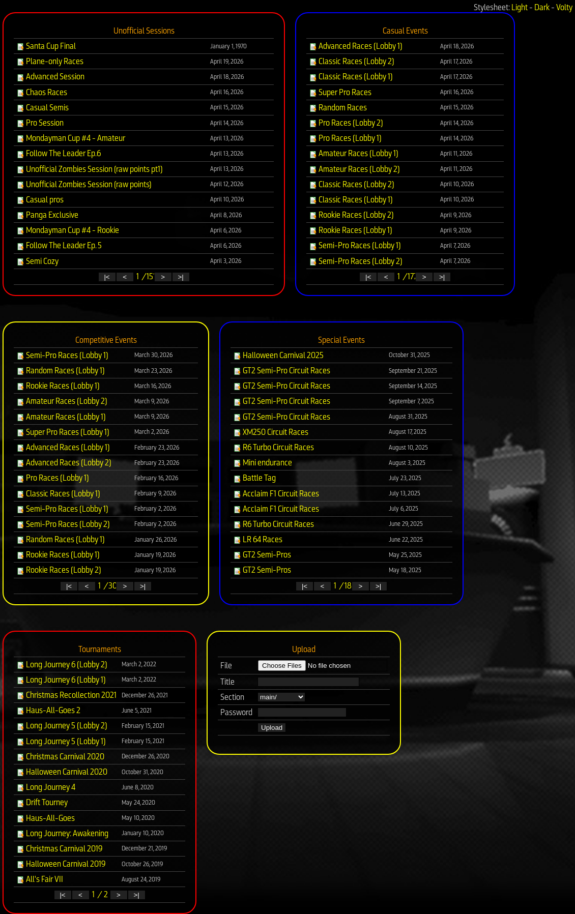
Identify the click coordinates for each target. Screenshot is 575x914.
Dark (542, 7)
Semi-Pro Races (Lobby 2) (355, 261)
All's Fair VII (39, 879)
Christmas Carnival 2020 (60, 756)
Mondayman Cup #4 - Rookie (67, 230)
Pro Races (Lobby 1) (345, 138)
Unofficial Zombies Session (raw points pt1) (89, 169)
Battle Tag (254, 478)
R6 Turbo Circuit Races (273, 447)
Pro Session (40, 123)
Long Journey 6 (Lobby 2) (61, 664)
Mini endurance (262, 462)
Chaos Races (41, 92)
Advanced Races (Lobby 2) (63, 462)
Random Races (338, 107)
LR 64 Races (257, 539)
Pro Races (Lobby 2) (346, 123)
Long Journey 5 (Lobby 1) (61, 741)
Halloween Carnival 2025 (278, 355)
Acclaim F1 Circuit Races (276, 493)
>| (180, 277)
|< (106, 277)
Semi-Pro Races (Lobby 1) (355, 245)
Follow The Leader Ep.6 (58, 153)
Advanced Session (50, 76)
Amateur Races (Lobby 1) (353, 153)
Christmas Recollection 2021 (66, 695)
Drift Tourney (42, 802)
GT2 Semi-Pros (262, 554)
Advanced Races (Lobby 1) (355, 46)
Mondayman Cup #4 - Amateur (70, 138)
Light (519, 7)
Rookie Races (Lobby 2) (351, 215)
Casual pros (40, 199)
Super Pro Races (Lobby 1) (62, 432)
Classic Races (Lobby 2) (351, 61)
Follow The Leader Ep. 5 (59, 245)
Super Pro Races (340, 92)
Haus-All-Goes (45, 818)
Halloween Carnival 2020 (61, 772)
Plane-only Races (49, 61)
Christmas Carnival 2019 (59, 848)
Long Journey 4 (45, 787)
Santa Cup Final (46, 46)
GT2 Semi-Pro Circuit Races (281, 370)
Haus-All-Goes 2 (48, 710)
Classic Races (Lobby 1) (351, 76)
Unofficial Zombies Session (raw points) (84, 184)
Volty (564, 7)
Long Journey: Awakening (62, 833)
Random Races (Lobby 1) (60, 370)
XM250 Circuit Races (270, 432)
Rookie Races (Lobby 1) (350, 230)
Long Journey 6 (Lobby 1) (61, 680)
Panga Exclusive (47, 215)
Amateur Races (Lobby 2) (354, 169)
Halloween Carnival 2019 (61, 864)
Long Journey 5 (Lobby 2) (61, 725)
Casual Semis (42, 107)
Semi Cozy (37, 261)
